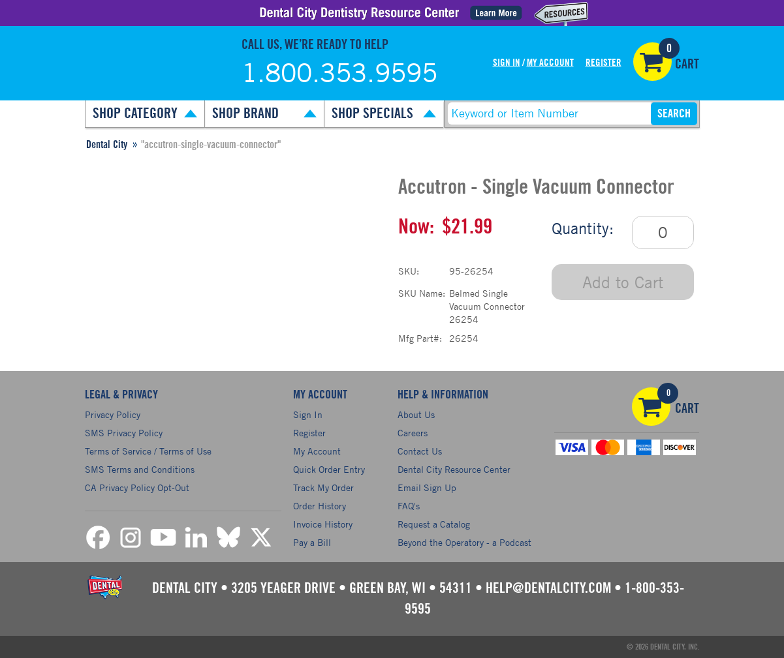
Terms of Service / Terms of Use (148, 450)
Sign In (506, 63)
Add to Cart (622, 282)
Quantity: (583, 228)
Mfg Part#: (420, 338)
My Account (550, 63)
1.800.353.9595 (339, 72)
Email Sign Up (427, 487)
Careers (413, 432)
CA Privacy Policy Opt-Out (137, 487)
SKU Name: (421, 293)
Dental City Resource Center (454, 469)
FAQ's (409, 505)
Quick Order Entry (329, 469)
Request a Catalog (434, 524)
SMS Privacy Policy (124, 432)
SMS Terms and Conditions (140, 469)
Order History (319, 505)
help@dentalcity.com (548, 588)
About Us (416, 414)
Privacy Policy (112, 414)
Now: (416, 227)
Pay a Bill (312, 542)
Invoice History (323, 524)
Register (603, 63)
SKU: (408, 271)
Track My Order (323, 487)
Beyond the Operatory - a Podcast (464, 542)
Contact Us (420, 450)
